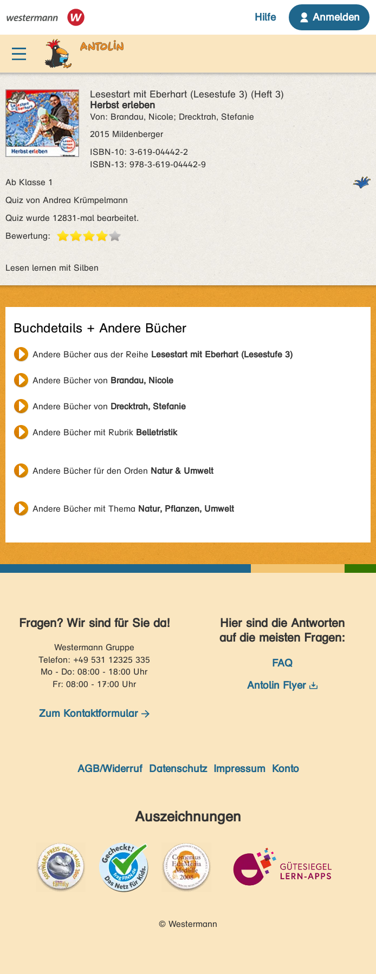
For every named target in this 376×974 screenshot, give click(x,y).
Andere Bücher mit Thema (133, 509)
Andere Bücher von (103, 380)
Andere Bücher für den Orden (123, 471)
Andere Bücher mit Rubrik (105, 432)
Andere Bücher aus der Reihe (163, 354)
